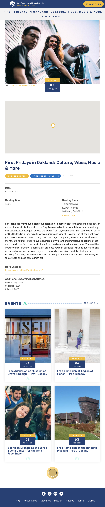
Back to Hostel (52, 16)
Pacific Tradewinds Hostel (23, 85)
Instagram (50, 494)
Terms (81, 500)
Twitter (61, 494)
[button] (53, 125)
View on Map (68, 215)
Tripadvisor (55, 494)
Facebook (44, 494)
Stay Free (45, 500)
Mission (58, 500)
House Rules (30, 500)
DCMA (91, 500)
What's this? (68, 175)
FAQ (17, 500)
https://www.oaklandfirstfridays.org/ (24, 270)
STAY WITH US (93, 4)
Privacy (70, 500)
